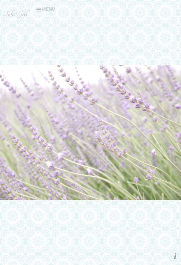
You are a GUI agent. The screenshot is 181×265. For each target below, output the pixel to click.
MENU (45, 9)
